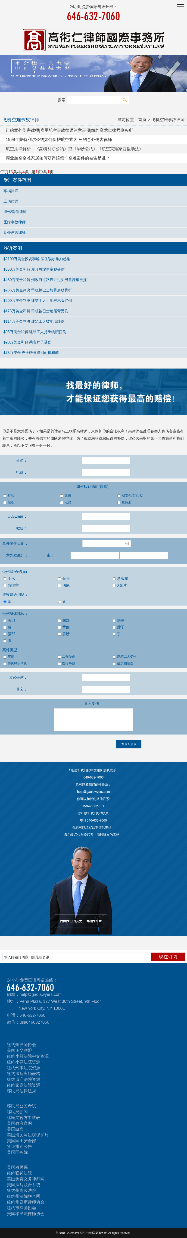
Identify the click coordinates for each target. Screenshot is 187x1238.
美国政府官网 (19, 1123)
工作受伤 (66, 657)
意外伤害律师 (14, 232)
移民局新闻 (17, 1112)
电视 (65, 502)
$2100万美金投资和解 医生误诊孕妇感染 (36, 259)
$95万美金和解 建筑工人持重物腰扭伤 (34, 332)
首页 (142, 119)
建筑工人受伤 (125, 657)
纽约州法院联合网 (23, 1196)
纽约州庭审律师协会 (25, 1202)
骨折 (64, 579)
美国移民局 (17, 1167)
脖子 (119, 627)
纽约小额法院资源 (23, 1062)
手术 (9, 579)
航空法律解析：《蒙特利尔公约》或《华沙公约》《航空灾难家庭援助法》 (74, 149)
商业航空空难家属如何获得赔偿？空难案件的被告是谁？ (58, 158)
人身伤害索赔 (169, 431)
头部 (9, 620)
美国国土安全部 (21, 1140)
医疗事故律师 (14, 222)
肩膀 (64, 634)
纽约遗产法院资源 (23, 1079)
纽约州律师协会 (21, 1044)
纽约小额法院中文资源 (28, 1056)
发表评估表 (128, 744)
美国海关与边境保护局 (28, 1135)
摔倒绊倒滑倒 (15, 663)
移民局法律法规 (21, 1091)
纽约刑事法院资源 (23, 1068)
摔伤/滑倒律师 (15, 212)
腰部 (9, 634)
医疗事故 (66, 663)
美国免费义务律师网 (25, 1179)
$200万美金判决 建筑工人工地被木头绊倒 (37, 301)
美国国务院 (17, 1152)
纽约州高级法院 (21, 1190)
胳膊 (119, 620)
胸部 (64, 620)
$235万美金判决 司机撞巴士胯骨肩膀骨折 (37, 290)
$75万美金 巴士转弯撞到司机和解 (31, 353)
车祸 (8, 657)
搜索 (124, 100)
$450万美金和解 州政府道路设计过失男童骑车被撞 (45, 280)
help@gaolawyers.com (40, 994)
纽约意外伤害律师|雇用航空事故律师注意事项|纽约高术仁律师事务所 (69, 130)
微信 (65, 495)
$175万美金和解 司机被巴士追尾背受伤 (35, 311)
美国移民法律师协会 (25, 1213)
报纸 (8, 502)
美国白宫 (15, 1129)
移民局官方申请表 (23, 1117)
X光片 (120, 585)
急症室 (11, 585)
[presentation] (35, 749)
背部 (64, 627)
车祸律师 (10, 191)
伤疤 (64, 585)
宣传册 (124, 502)
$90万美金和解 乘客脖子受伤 (27, 342)
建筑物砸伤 (123, 663)
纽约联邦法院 (19, 1173)
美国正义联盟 (19, 1050)
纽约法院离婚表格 (23, 1073)
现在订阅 (168, 956)
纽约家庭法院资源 (23, 1085)
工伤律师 (10, 201)
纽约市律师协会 (21, 1208)
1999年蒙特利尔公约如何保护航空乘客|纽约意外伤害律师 (59, 139)
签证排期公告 (19, 1146)
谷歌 (8, 495)
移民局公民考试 (21, 1106)
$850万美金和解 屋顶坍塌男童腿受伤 (34, 269)
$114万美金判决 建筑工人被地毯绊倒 (34, 321)
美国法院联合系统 (23, 1184)
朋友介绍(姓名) (130, 495)
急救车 (120, 579)
